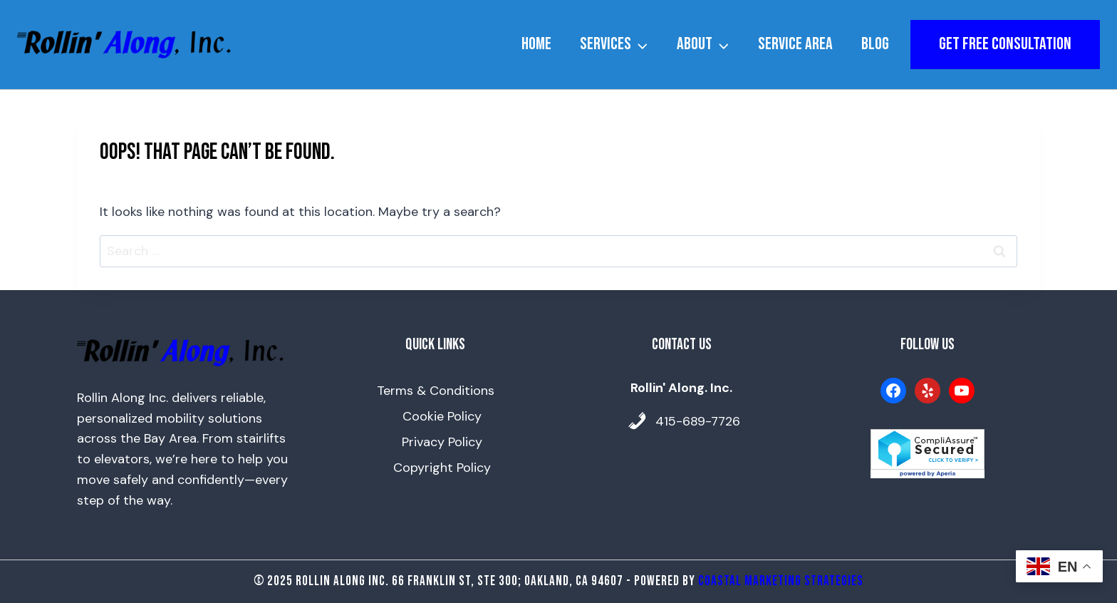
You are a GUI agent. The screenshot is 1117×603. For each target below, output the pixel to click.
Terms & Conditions (435, 390)
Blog (875, 44)
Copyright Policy (442, 467)
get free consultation (1005, 44)
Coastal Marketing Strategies (780, 581)
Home (536, 44)
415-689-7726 (697, 421)
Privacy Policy (442, 441)
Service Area (795, 44)
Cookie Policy (442, 416)
